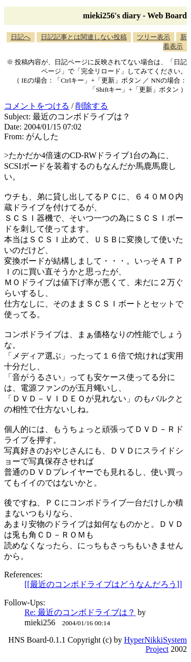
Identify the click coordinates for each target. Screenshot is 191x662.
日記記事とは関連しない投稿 (84, 37)
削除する (91, 105)
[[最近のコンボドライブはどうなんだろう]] (103, 584)
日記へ (21, 37)
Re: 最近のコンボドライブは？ (79, 612)
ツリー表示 (153, 37)
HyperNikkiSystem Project (155, 644)
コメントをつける (36, 105)
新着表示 (175, 41)
